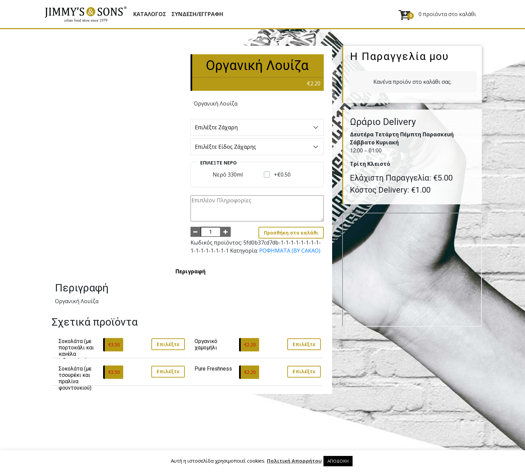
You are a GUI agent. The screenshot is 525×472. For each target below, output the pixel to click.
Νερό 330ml (228, 174)
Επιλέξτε (168, 344)
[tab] (190, 271)
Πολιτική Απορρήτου (294, 460)
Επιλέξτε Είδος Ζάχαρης (257, 147)
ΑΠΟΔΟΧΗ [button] (338, 461)
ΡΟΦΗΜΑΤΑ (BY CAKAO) (289, 250)
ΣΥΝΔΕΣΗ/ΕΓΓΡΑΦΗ (197, 14)
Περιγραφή (190, 271)
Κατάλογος (149, 14)
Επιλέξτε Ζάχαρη (257, 127)
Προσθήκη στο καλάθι (291, 232)
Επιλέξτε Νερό (218, 162)
